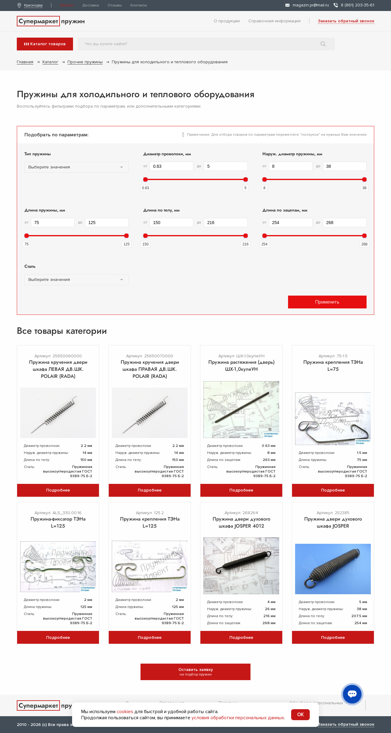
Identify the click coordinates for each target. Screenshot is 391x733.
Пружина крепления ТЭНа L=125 (150, 522)
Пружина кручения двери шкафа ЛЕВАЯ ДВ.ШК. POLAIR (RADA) (58, 369)
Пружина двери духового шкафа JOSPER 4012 (241, 522)
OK (300, 715)
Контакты (138, 5)
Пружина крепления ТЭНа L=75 (333, 366)
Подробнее (58, 490)
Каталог (67, 5)
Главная (25, 61)
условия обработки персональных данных (238, 718)
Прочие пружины (85, 61)
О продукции (227, 21)
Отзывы (115, 5)
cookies (125, 712)
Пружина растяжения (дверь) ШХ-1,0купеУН (241, 366)
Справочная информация (274, 21)
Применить (327, 302)
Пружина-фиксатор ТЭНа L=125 (58, 522)
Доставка (90, 5)
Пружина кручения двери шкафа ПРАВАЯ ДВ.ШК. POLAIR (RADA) (150, 369)
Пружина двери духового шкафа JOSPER (333, 522)
